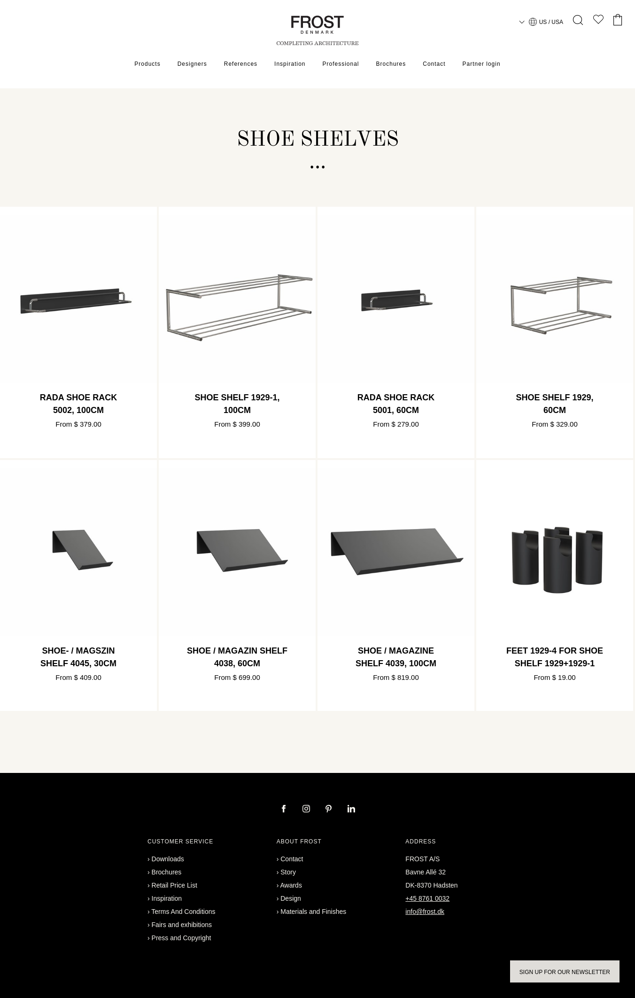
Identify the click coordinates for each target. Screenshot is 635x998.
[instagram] (307, 809)
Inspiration (289, 64)
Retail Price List (174, 885)
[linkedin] (351, 809)
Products (147, 64)
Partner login (482, 64)
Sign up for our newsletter (564, 972)
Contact (434, 64)
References (240, 64)
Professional (340, 64)
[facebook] (284, 809)
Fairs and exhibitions (182, 924)
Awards (291, 885)
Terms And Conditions (183, 911)
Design (290, 898)
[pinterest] (329, 809)
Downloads (168, 859)
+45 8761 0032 (427, 898)
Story (288, 872)
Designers (192, 64)
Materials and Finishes (313, 911)
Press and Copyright (181, 938)
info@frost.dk (424, 911)
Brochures (391, 64)
